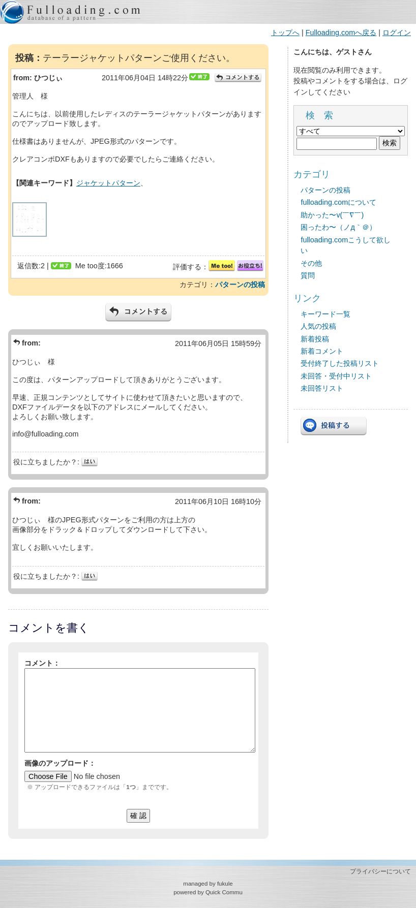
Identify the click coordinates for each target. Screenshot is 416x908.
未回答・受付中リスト (336, 376)
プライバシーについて (380, 871)
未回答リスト (322, 388)
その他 (311, 263)
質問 (308, 275)
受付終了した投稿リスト (340, 363)
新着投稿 (315, 339)
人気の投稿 (318, 326)
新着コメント (322, 351)
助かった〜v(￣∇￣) (332, 215)
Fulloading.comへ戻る (341, 32)
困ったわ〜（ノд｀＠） (338, 227)
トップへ (285, 32)
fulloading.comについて (338, 202)
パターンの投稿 (240, 284)
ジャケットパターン (108, 183)
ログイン (396, 32)
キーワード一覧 (325, 314)
